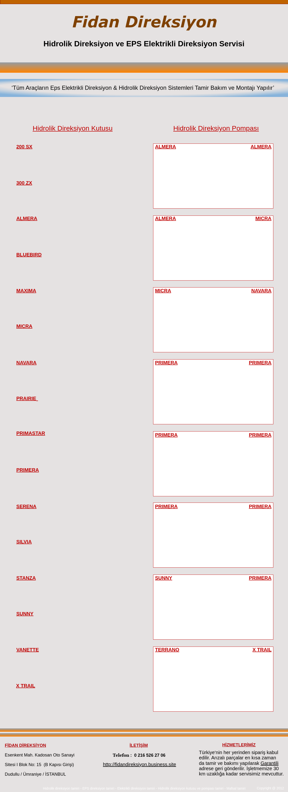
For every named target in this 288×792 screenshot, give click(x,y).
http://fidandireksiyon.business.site (139, 764)
